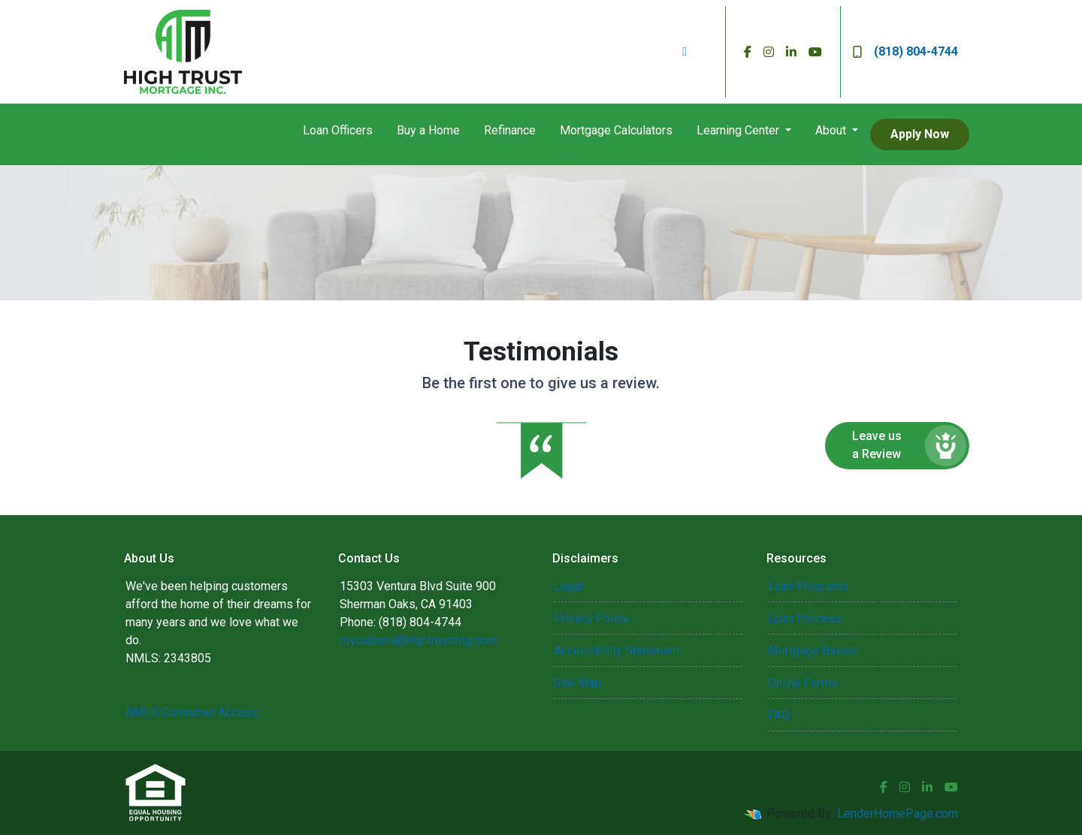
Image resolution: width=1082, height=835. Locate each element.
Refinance (510, 130)
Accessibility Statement (616, 651)
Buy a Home (428, 130)
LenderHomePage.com (897, 813)
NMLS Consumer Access (191, 712)
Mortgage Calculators (616, 130)
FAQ (779, 715)
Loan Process (805, 618)
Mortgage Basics (813, 651)
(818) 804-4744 (905, 51)
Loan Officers (338, 130)
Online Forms (803, 683)
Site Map (577, 683)
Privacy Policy (591, 618)
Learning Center (739, 130)
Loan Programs (808, 586)
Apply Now (919, 134)
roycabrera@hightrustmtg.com (418, 640)
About (832, 130)
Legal (568, 586)
